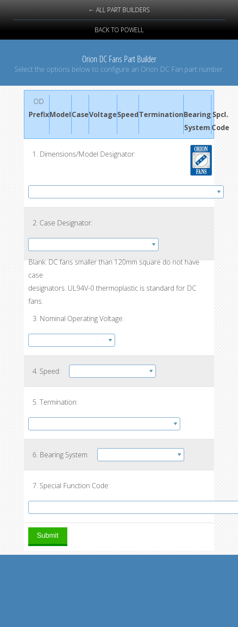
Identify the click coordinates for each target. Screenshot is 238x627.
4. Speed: (46, 371)
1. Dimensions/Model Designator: (84, 154)
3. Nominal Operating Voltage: (78, 318)
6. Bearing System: (61, 454)
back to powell (119, 30)
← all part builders (119, 10)
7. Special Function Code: (71, 485)
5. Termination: (55, 402)
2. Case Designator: (63, 223)
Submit (48, 535)
